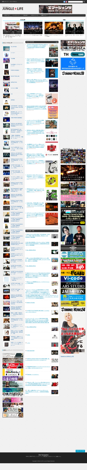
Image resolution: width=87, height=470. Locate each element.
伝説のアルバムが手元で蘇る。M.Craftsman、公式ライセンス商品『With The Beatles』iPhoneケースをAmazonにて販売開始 (37, 236)
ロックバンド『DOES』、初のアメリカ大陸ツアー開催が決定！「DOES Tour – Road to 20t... (75, 31)
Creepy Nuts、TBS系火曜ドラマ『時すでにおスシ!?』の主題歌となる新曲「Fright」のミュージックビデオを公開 (35, 204)
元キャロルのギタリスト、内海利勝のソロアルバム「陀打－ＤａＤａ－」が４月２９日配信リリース (36, 162)
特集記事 (25, 15)
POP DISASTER (30, 350)
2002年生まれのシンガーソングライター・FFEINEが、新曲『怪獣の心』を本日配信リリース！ (35, 190)
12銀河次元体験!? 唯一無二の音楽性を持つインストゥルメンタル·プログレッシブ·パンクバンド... (54, 31)
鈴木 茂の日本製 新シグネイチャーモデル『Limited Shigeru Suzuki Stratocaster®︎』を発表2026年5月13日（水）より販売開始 (37, 244)
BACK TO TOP (80, 451)
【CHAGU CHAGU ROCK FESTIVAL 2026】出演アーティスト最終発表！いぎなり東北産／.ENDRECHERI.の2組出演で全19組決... (37, 46)
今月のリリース (34, 15)
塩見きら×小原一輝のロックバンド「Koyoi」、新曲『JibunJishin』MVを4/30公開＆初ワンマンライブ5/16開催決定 (37, 81)
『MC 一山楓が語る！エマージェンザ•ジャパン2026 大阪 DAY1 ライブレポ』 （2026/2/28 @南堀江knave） (37, 392)
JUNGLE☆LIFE (12, 9)
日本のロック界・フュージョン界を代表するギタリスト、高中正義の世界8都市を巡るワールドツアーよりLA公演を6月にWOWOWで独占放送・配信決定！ (37, 384)
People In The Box (30, 302)
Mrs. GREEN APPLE (31, 250)
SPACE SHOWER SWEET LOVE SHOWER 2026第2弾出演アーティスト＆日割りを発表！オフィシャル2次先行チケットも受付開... (37, 107)
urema (28, 334)
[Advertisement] (12, 433)
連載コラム (43, 15)
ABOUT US (6, 15)
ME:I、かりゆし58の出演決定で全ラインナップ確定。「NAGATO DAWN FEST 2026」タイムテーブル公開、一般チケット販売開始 (37, 260)
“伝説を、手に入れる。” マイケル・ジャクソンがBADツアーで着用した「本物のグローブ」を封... (12, 31)
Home (27, 456)
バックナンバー (16, 15)
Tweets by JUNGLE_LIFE (67, 356)
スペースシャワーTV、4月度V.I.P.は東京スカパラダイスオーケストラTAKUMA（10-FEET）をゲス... (33, 31)
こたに (28, 342)
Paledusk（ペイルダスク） (33, 374)
